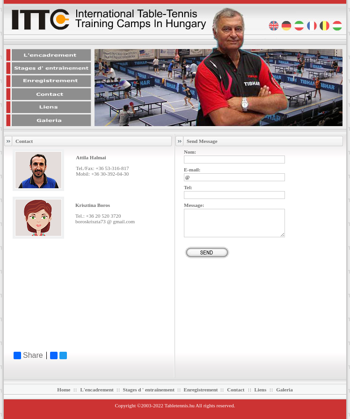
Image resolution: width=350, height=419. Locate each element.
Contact (235, 389)
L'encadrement (97, 389)
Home (63, 389)
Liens (261, 389)
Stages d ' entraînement (149, 389)
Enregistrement (201, 389)
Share (28, 355)
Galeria (284, 389)
